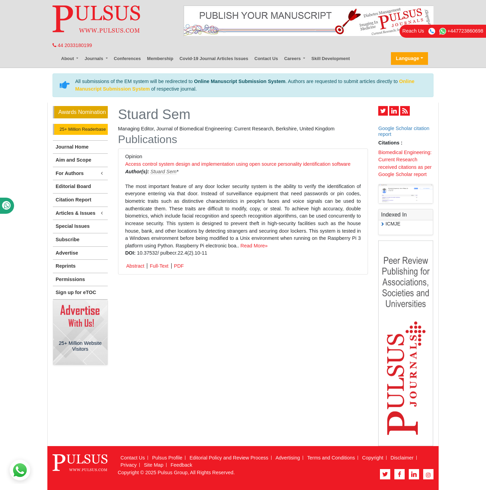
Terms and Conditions (331, 457)
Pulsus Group (172, 472)
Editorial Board (73, 186)
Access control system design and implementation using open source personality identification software (238, 164)
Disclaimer (402, 457)
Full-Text (159, 266)
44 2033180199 (72, 45)
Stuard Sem (163, 171)
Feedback (181, 465)
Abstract (135, 266)
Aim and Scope (73, 160)
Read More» (254, 245)
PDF (179, 266)
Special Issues (73, 226)
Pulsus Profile (167, 457)
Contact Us (266, 58)
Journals (94, 58)
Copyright (372, 457)
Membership (160, 58)
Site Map (153, 465)
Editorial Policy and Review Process (228, 457)
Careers (293, 58)
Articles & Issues (80, 213)
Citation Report (73, 199)
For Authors (80, 173)
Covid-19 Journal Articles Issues (214, 58)
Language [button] (407, 58)
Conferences (127, 58)
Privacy (128, 465)
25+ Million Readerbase (82, 129)
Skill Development (330, 58)
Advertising (288, 457)
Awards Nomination (82, 112)
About (68, 58)
